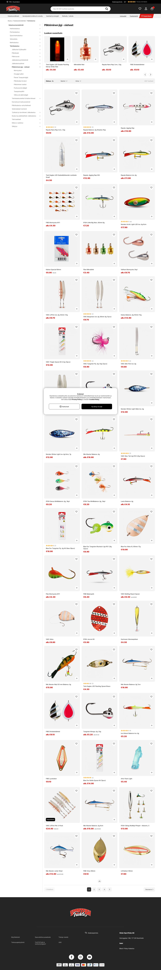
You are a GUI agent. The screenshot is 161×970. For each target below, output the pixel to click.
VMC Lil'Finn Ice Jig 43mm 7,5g (57, 315)
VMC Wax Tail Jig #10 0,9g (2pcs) (133, 456)
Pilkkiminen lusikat (20, 84)
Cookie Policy (94, 399)
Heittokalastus (24, 28)
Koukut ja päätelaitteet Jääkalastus (25, 116)
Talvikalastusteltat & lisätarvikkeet (25, 98)
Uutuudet (123, 16)
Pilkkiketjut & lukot (20, 81)
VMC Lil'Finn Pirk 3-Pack (54, 825)
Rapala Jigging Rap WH (91, 175)
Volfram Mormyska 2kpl (129, 269)
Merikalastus (24, 42)
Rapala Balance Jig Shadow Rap (94, 130)
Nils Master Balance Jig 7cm (130, 684)
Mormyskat (18, 70)
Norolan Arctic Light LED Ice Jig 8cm (133, 224)
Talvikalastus (31, 21)
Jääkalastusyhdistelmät (25, 60)
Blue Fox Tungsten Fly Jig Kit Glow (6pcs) (60, 548)
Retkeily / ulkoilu (67, 16)
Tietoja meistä (63, 937)
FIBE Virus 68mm (89, 871)
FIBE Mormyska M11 (53, 222)
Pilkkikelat (25, 53)
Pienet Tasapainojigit (21, 77)
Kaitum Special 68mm (53, 269)
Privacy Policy (77, 399)
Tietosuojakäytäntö (17, 942)
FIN (14, 2)
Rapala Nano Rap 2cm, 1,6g (111, 64)
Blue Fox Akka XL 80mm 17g (131, 546)
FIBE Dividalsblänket (137, 64)
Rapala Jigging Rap (127, 128)
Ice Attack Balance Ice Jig (130, 733)
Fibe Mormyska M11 (53, 594)
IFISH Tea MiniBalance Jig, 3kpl (94, 501)
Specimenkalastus (24, 35)
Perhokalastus (24, 32)
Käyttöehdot (15, 937)
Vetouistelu (24, 39)
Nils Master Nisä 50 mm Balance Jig (58, 684)
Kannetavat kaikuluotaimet (21, 102)
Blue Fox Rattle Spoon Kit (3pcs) (94, 780)
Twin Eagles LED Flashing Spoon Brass (96, 686)
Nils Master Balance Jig (91, 454)
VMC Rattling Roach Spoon (130, 594)
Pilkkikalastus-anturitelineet (21, 105)
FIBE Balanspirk (88, 594)
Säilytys (25, 126)
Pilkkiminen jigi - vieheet (25, 67)
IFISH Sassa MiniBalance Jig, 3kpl (58, 501)
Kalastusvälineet (13, 16)
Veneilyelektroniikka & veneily (32, 16)
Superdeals (146, 16)
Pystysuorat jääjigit (20, 88)
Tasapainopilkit (19, 91)
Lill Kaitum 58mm (127, 871)
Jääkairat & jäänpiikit (25, 49)
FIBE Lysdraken (51, 778)
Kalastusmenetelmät (20, 21)
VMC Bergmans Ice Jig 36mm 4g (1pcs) (97, 317)
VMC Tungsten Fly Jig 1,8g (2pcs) (95, 364)
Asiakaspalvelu (117, 2)
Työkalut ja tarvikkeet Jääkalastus (25, 112)
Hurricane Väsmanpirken (129, 639)
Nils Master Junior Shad (54, 871)
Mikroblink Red (79, 64)
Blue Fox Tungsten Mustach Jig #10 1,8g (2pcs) (97, 548)
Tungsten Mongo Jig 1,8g (92, 731)
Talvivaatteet (25, 119)
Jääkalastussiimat (25, 63)
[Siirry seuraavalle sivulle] (149, 889)
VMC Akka (49, 639)
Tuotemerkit (134, 16)
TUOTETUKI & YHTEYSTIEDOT (40, 943)
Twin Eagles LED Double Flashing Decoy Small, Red (57, 66)
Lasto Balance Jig (127, 501)
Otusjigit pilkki (19, 74)
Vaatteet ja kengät (52, 16)
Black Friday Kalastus (126, 948)
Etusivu (10, 21)
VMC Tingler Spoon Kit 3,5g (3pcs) (58, 362)
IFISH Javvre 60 (89, 639)
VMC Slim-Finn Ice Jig (128, 364)
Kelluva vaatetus (25, 123)
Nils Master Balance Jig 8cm (93, 825)
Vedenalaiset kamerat (19, 109)
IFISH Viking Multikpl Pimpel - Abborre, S (135, 825)
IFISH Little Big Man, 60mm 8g (94, 222)
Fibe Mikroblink (88, 269)
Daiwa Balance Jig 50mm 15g (131, 315)
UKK (60, 942)
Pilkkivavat (25, 56)
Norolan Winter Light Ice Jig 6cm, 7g (58, 454)
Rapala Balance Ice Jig (129, 175)
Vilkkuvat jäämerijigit (21, 95)
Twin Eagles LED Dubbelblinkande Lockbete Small (61, 176)
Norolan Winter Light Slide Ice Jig (132, 409)
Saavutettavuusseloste (43, 937)
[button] (139, 2)
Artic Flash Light (126, 778)
